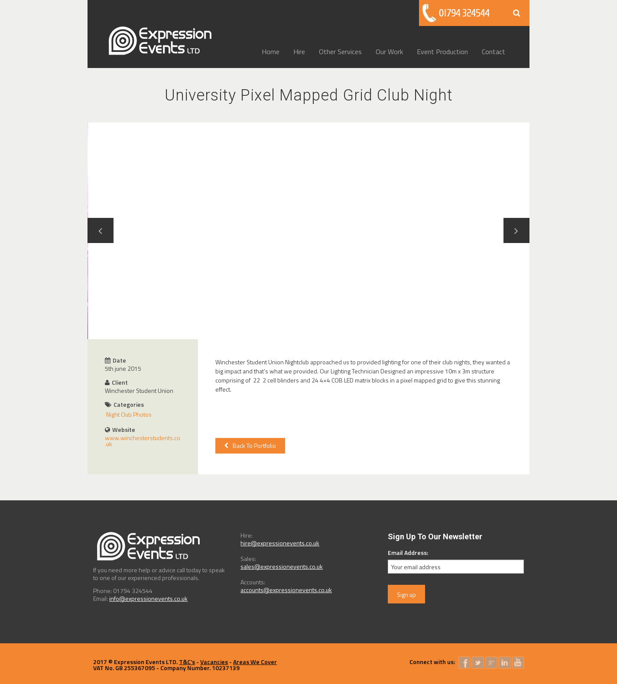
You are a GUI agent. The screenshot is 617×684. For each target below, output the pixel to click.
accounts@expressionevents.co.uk (286, 589)
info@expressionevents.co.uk (148, 598)
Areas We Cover (255, 661)
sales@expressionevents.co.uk (281, 566)
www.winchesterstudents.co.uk (142, 440)
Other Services (340, 51)
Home (270, 51)
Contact (493, 51)
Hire (299, 51)
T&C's (187, 661)
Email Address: (408, 552)
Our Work (389, 51)
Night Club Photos (129, 414)
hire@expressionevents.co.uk (279, 543)
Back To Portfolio (250, 445)
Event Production (442, 51)
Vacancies (214, 661)
